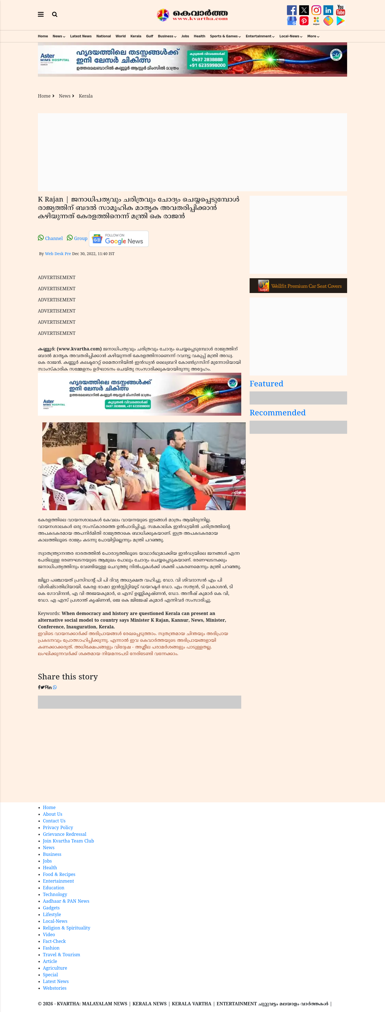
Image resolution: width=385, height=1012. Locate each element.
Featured (267, 384)
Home (43, 36)
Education (53, 888)
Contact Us (54, 821)
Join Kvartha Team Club (68, 841)
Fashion (51, 948)
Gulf (149, 36)
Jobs (185, 36)
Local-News (289, 36)
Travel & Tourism (61, 955)
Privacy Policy (58, 828)
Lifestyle (52, 915)
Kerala (135, 36)
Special (50, 975)
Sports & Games (224, 36)
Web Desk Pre (58, 254)
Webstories (55, 988)
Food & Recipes (59, 875)
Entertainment (258, 36)
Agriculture (55, 968)
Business (165, 36)
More (311, 36)
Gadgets (51, 908)
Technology (55, 895)
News (57, 36)
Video (49, 935)
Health (199, 36)
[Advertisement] (192, 152)
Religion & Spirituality (66, 928)
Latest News (81, 36)
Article (50, 962)
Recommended (278, 413)
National (103, 36)
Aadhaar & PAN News (66, 901)
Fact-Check (54, 942)
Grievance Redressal (64, 834)
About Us (52, 814)
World (121, 36)
